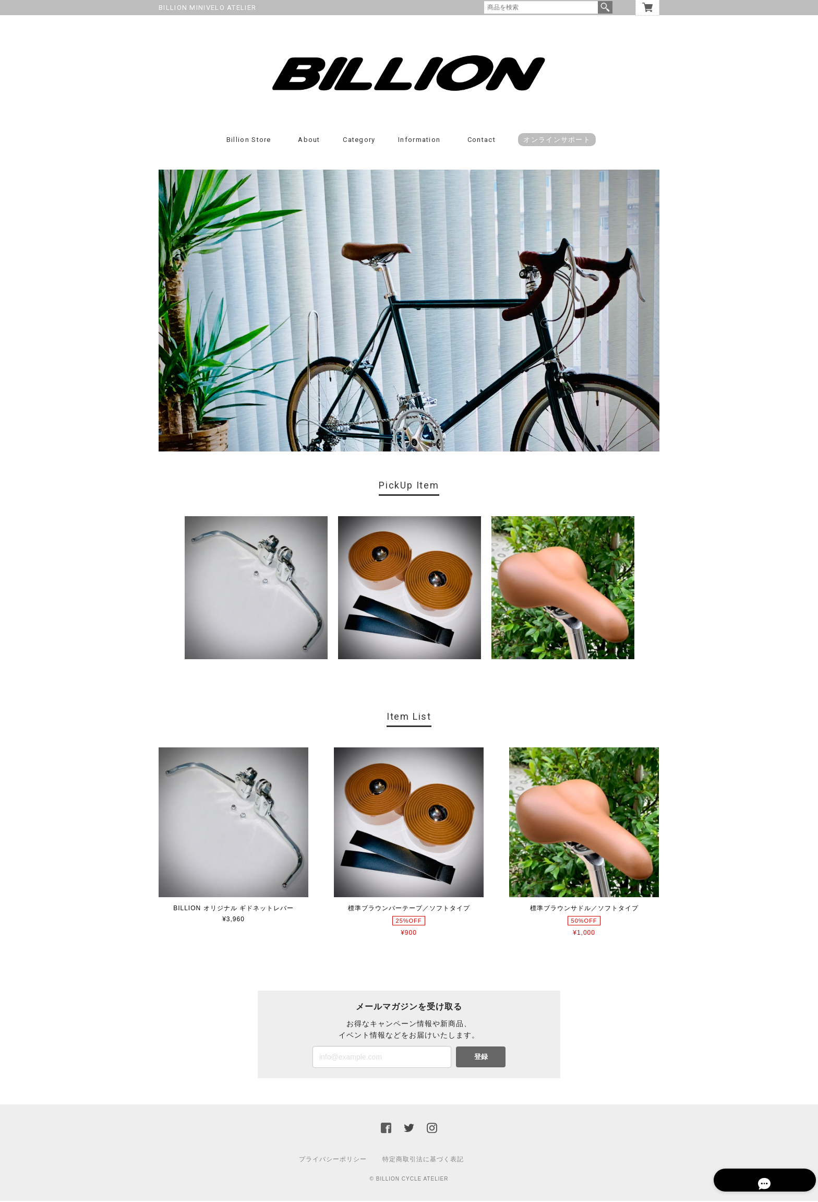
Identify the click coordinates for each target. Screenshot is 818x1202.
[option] (256, 589)
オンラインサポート (557, 141)
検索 (605, 7)
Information (419, 141)
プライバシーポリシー (333, 1160)
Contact (481, 141)
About (309, 141)
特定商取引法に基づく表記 (423, 1160)
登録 (481, 1058)
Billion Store (248, 141)
